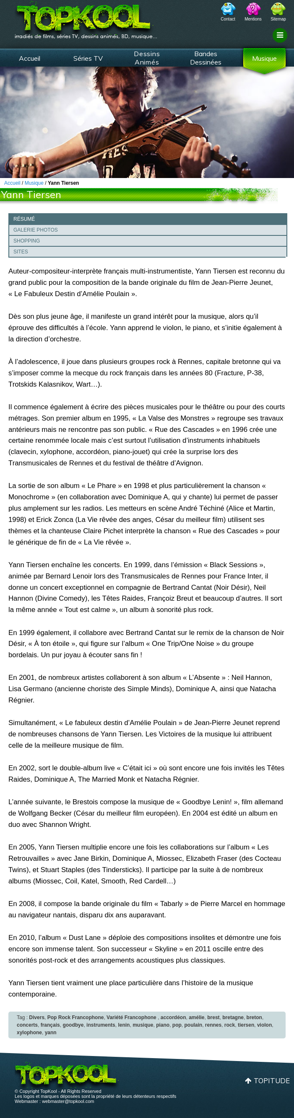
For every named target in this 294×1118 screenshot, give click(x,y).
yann (51, 1032)
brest (213, 1017)
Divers (36, 1017)
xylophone (29, 1032)
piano (162, 1025)
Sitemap (278, 19)
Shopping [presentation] (26, 241)
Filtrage (281, 43)
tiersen (246, 1025)
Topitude (272, 1080)
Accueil (29, 58)
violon (264, 1025)
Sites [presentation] (20, 252)
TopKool (86, 17)
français (50, 1025)
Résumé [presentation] (24, 219)
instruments (100, 1025)
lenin (124, 1025)
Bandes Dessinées (205, 57)
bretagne (233, 1017)
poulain (193, 1025)
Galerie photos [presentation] (35, 230)
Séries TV (88, 58)
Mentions (253, 19)
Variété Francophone (131, 1017)
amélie (196, 1017)
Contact (228, 19)
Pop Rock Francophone (75, 1017)
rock (229, 1025)
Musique (264, 58)
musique (143, 1025)
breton (254, 1017)
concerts (27, 1025)
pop (177, 1025)
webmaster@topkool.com (68, 1101)
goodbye (72, 1025)
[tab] (147, 218)
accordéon (173, 1017)
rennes (213, 1025)
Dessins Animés (147, 57)
